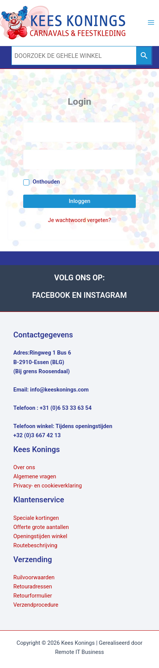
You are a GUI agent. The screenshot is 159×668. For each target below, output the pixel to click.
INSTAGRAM (105, 295)
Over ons (24, 467)
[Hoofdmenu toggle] (151, 22)
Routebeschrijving (35, 545)
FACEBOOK (52, 295)
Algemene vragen (34, 476)
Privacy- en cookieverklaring (47, 485)
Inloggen (80, 201)
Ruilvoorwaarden (33, 577)
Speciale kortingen (36, 518)
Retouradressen (32, 586)
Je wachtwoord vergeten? (79, 220)
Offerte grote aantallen (41, 527)
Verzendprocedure (35, 604)
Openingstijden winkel (40, 536)
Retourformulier (32, 595)
